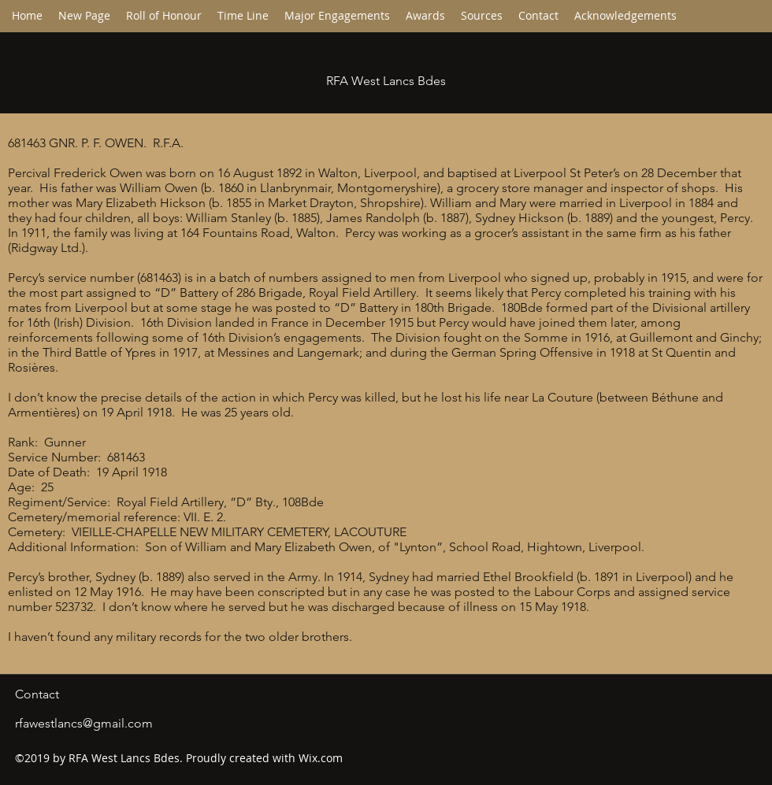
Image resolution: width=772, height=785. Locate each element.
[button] (243, 16)
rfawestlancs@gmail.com (84, 723)
